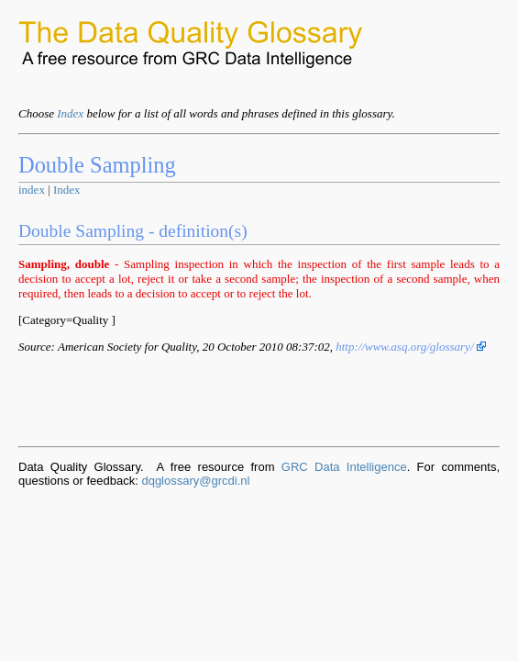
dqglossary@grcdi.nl (195, 480)
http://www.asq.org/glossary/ (411, 346)
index (31, 189)
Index (70, 113)
